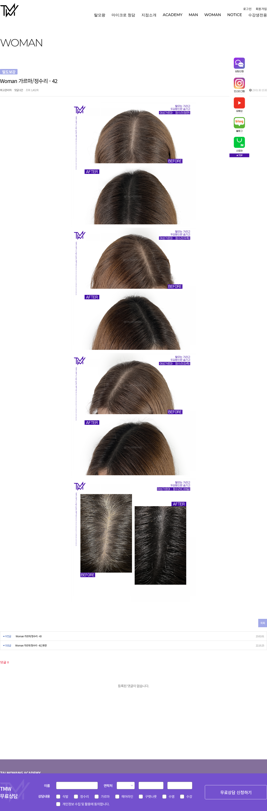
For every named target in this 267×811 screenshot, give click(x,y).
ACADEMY (172, 15)
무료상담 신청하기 (236, 792)
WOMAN (212, 15)
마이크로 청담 (123, 15)
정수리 (84, 796)
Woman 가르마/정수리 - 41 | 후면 (31, 645)
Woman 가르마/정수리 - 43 (29, 636)
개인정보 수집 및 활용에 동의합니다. (85, 803)
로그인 (247, 9)
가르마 (105, 796)
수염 (171, 796)
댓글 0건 (18, 90)
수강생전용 (257, 15)
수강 (189, 796)
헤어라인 (127, 796)
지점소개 (148, 15)
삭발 (65, 796)
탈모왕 (99, 15)
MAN (193, 15)
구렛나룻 (151, 796)
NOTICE (234, 15)
